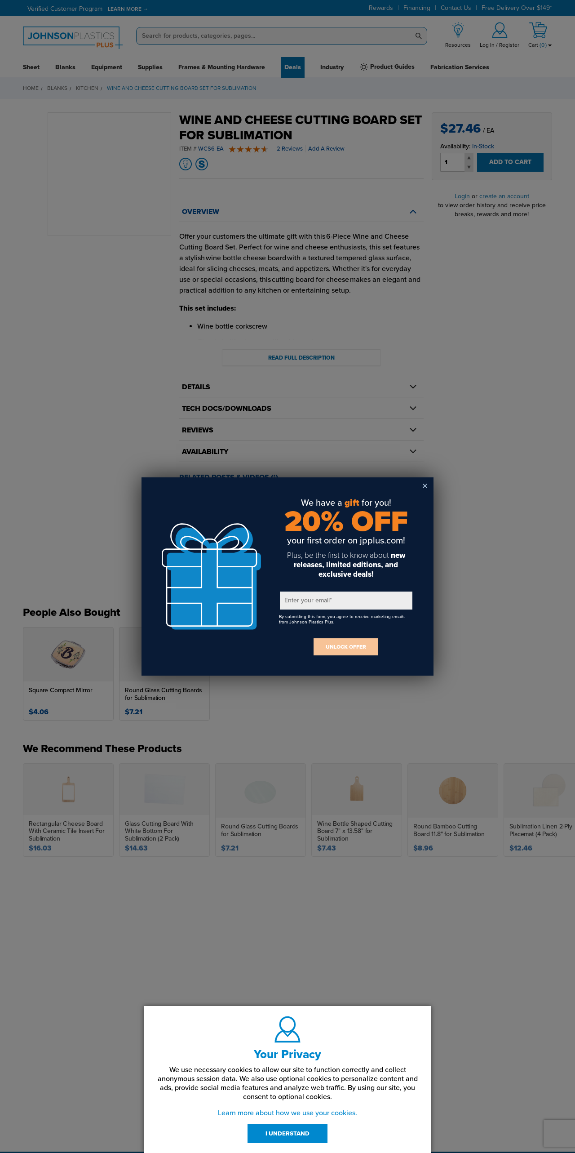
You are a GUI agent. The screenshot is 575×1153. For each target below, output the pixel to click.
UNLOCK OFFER (346, 647)
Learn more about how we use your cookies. (287, 1112)
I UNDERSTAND (287, 1133)
